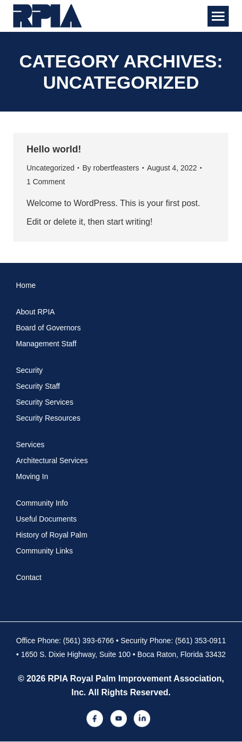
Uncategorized (50, 168)
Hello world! (54, 149)
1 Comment (46, 181)
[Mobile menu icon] (218, 16)
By (110, 168)
